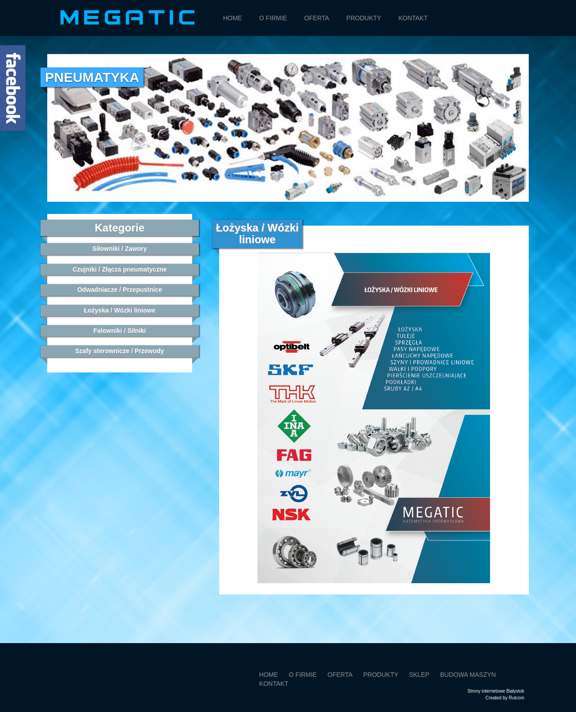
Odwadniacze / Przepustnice (119, 289)
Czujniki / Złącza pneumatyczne (119, 269)
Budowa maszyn (468, 674)
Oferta (316, 18)
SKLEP (419, 674)
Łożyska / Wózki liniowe (119, 310)
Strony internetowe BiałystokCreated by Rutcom (496, 694)
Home (232, 18)
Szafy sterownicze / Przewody (119, 350)
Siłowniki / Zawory (119, 248)
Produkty (363, 18)
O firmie (273, 18)
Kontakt (413, 18)
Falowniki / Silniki (119, 330)
